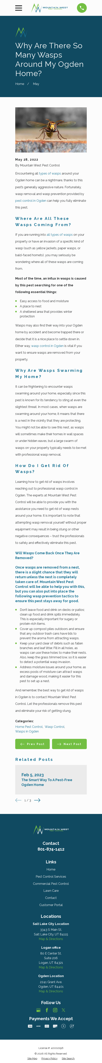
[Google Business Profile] (38, 1010)
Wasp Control (54, 727)
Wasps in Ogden (27, 731)
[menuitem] (32, 1058)
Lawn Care (51, 891)
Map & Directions (51, 939)
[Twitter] (63, 1010)
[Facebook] (47, 1010)
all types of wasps (60, 235)
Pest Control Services (51, 876)
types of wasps (50, 173)
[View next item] (37, 800)
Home (50, 869)
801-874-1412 (51, 849)
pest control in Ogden (30, 201)
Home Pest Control (29, 727)
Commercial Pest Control (51, 884)
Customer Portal (51, 905)
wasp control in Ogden (47, 346)
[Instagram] (55, 1010)
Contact (51, 898)
